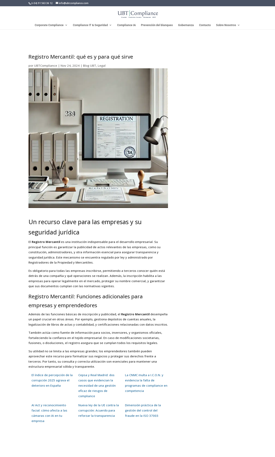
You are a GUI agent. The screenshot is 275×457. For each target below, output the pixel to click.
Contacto (205, 25)
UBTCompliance (45, 65)
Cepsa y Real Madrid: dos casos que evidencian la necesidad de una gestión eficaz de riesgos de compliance (97, 385)
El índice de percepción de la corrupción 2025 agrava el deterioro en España (52, 380)
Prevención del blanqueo (157, 25)
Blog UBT (89, 65)
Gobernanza (186, 25)
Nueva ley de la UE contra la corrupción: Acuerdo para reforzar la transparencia (98, 410)
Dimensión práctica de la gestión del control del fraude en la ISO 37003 (143, 410)
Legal (102, 65)
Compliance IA (126, 25)
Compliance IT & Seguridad (90, 25)
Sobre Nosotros (226, 25)
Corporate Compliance (49, 25)
